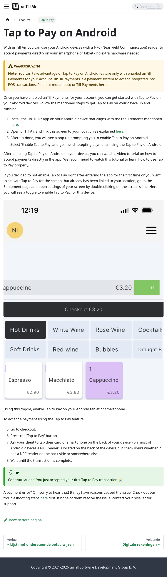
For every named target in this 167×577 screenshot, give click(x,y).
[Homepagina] (7, 19)
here (102, 84)
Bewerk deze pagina (22, 520)
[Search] (148, 6)
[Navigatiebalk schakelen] (6, 6)
